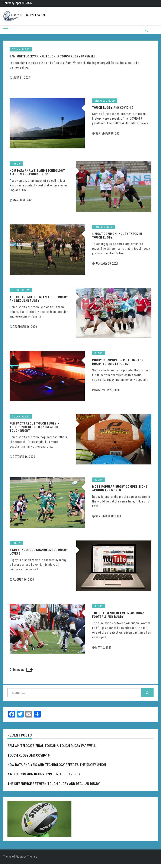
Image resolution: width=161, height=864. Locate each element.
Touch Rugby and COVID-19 (112, 107)
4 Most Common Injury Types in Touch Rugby (43, 774)
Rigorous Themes (26, 856)
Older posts (17, 669)
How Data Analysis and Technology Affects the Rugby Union (37, 172)
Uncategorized (104, 100)
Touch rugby (21, 49)
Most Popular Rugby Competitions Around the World (119, 488)
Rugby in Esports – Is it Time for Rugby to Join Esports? (118, 362)
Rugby (16, 163)
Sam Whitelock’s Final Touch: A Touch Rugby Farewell (53, 56)
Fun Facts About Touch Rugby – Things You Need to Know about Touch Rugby (35, 427)
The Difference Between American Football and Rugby (118, 614)
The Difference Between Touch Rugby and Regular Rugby (39, 298)
